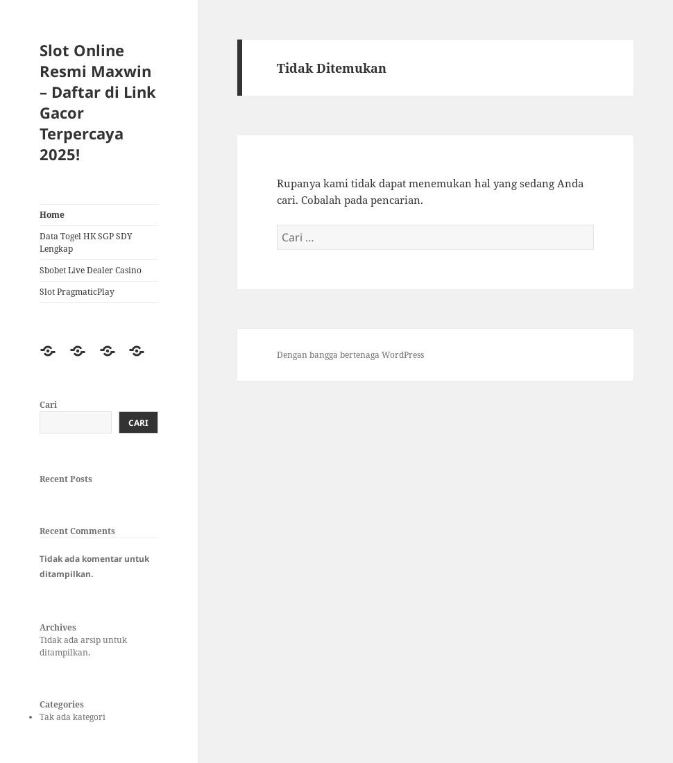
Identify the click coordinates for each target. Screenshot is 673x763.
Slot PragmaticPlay (77, 292)
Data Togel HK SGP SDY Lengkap (86, 242)
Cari (48, 405)
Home (52, 215)
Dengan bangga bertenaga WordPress (350, 355)
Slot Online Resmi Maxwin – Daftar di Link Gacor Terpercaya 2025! (98, 102)
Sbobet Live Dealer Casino (91, 270)
